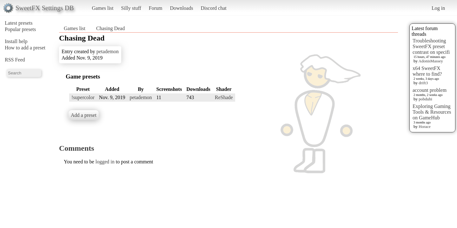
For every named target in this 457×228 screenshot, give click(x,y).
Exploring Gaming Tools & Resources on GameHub (432, 112)
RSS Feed (15, 59)
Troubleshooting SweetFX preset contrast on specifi (431, 46)
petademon (107, 51)
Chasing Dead (110, 28)
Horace (425, 126)
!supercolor (83, 97)
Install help (16, 41)
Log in (438, 8)
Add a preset (83, 115)
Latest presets (19, 23)
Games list (103, 8)
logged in (105, 161)
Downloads (181, 8)
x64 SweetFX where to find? (427, 71)
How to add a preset (25, 47)
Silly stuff (131, 8)
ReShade (224, 97)
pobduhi (425, 99)
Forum (155, 8)
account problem (430, 90)
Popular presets (20, 29)
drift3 (423, 82)
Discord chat (213, 8)
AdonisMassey (431, 61)
